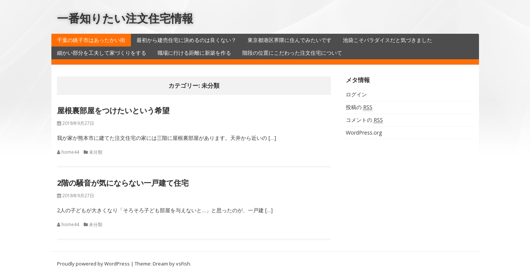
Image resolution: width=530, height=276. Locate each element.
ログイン (356, 94)
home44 (70, 152)
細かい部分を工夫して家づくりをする (101, 52)
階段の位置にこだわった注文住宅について (292, 52)
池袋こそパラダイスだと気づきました (387, 40)
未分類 (95, 152)
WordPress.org (364, 132)
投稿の (359, 107)
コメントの (364, 120)
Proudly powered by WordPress (93, 263)
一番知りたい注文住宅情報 (125, 18)
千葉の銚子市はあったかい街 (91, 40)
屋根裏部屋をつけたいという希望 (113, 110)
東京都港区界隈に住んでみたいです (290, 40)
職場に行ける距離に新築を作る (194, 52)
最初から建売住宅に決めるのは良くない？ (186, 40)
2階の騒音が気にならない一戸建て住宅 (123, 183)
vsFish (183, 263)
